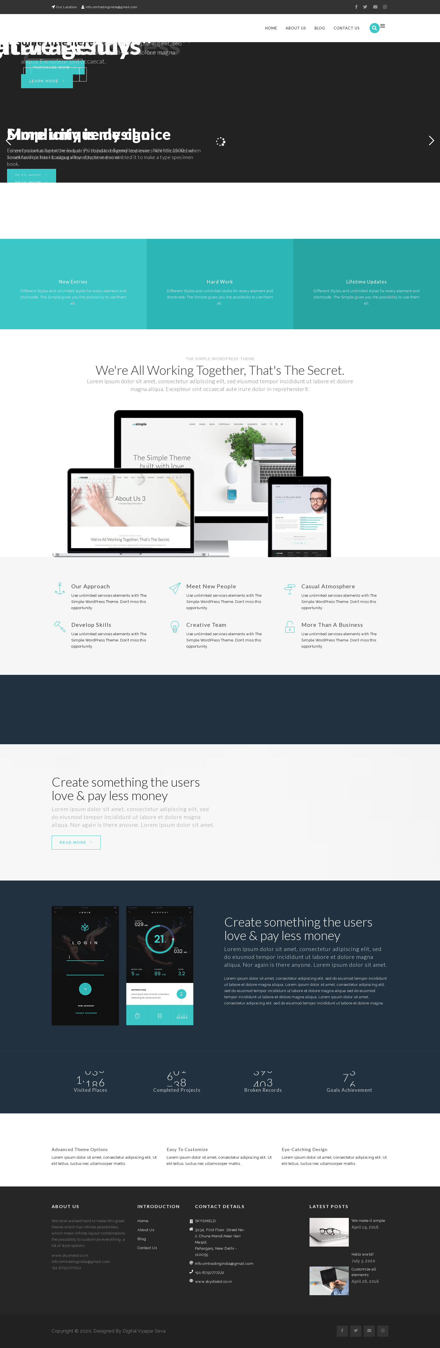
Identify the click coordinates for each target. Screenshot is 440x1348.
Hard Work (220, 282)
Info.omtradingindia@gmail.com (220, 1263)
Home (271, 28)
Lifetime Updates (366, 282)
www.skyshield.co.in (213, 1281)
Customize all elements (364, 1272)
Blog (320, 28)
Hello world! (362, 1254)
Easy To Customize (187, 1149)
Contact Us (347, 28)
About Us (296, 28)
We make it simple (368, 1220)
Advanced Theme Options (80, 1149)
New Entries (73, 282)
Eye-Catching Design (304, 1149)
